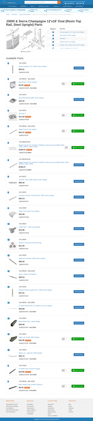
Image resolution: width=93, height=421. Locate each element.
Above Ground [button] (67, 6)
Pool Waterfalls (10, 408)
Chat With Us (69, 3)
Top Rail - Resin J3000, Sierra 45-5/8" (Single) (72, 45)
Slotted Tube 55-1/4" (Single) (67, 42)
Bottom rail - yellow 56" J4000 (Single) (30, 353)
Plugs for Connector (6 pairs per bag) (30, 242)
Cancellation (51, 408)
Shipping (50, 406)
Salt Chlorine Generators (12, 410)
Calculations (30, 404)
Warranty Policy (52, 412)
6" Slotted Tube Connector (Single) (29, 368)
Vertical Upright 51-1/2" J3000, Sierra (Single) (72, 32)
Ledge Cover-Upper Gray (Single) (29, 211)
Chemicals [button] (56, 6)
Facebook (71, 408)
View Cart (80, 3)
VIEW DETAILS (79, 68)
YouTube (71, 412)
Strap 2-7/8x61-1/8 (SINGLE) (27, 274)
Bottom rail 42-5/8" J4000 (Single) (29, 337)
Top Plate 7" (63, 38)
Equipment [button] (23, 6)
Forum (70, 406)
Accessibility (30, 413)
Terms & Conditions (53, 415)
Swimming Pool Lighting (12, 406)
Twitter (70, 410)
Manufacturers (30, 408)
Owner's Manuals (31, 410)
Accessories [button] (80, 6)
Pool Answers (30, 406)
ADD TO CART (78, 83)
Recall (49, 413)
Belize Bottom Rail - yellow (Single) (29, 321)
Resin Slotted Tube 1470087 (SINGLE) (30, 384)
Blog (70, 404)
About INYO (51, 404)
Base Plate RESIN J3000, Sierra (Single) (31, 98)
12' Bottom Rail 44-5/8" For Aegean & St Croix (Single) (35, 305)
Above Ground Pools (24, 14)
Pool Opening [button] (13, 6)
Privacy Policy (30, 412)
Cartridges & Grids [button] (44, 6)
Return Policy (51, 410)
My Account (81, 1)
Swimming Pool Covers (12, 404)
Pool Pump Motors (10, 412)
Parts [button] (33, 6)
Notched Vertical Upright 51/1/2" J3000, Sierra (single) (35, 290)
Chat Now (12, 10)
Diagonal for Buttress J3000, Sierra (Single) (32, 258)
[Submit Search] (59, 2)
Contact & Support (69, 1)
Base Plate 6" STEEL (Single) (68, 35)
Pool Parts (14, 14)
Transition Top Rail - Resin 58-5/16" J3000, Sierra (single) (36, 195)
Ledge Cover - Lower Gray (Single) (29, 227)
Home (7, 14)
